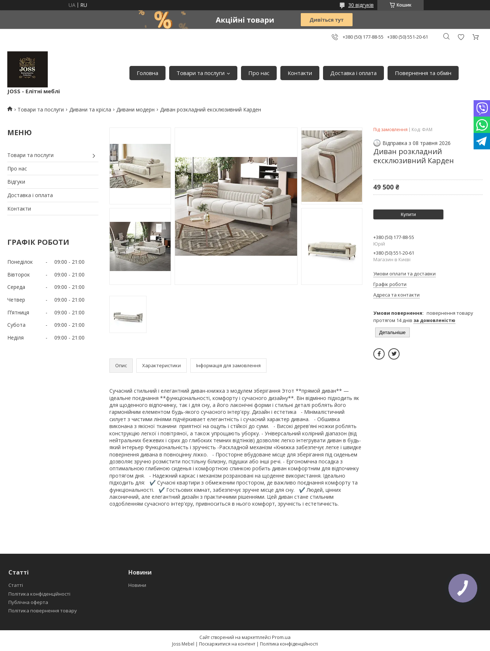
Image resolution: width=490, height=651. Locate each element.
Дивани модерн (135, 109)
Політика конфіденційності (39, 594)
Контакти (300, 73)
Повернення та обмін (423, 73)
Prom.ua (281, 637)
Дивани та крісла (90, 109)
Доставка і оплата (353, 73)
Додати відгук (461, 37)
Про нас (258, 73)
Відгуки (16, 181)
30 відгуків (361, 4)
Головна (147, 73)
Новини (137, 585)
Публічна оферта (28, 602)
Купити (408, 214)
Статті (15, 585)
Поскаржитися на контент (227, 644)
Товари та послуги (200, 73)
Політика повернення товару (42, 610)
